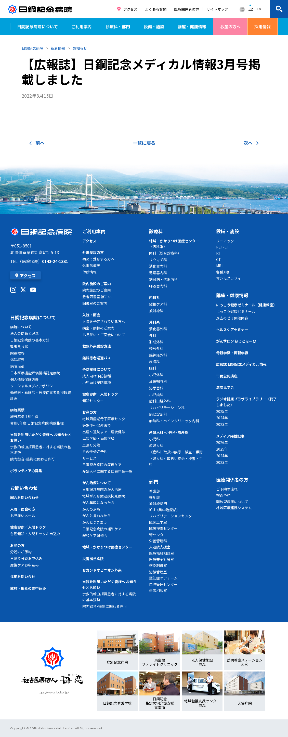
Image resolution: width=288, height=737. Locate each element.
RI (218, 253)
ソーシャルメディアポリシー (33, 385)
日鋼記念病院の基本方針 (29, 340)
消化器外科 (158, 328)
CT (218, 259)
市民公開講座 (227, 375)
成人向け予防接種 (96, 375)
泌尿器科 (156, 387)
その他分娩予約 (94, 451)
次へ (251, 142)
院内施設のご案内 (96, 283)
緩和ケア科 (158, 304)
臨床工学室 (158, 522)
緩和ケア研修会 (94, 535)
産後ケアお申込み (24, 565)
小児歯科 (156, 394)
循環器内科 (158, 272)
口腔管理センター (163, 584)
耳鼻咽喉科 (158, 381)
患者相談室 (158, 590)
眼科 (152, 368)
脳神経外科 (158, 355)
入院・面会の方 (22, 508)
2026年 (222, 442)
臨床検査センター (163, 528)
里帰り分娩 (91, 445)
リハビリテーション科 (167, 407)
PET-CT (222, 246)
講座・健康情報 (192, 26)
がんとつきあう (94, 522)
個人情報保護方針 (24, 379)
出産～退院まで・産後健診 (103, 431)
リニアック (225, 240)
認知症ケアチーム (163, 578)
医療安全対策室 (161, 559)
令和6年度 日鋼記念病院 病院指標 (37, 423)
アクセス (130, 9)
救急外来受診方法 (96, 346)
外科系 (154, 322)
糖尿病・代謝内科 (163, 279)
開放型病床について (232, 501)
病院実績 (17, 409)
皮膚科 (154, 361)
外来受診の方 (93, 252)
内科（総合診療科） (165, 253)
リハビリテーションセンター (172, 515)
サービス (89, 458)
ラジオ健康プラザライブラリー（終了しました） (246, 401)
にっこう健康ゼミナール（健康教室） (246, 304)
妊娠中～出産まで (96, 425)
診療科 (156, 231)
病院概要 (17, 359)
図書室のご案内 (94, 303)
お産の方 (17, 545)
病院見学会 (225, 387)
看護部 (154, 491)
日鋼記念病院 (32, 48)
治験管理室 (158, 571)
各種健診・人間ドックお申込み (35, 533)
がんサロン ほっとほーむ (236, 341)
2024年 (222, 417)
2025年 (222, 411)
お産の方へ (230, 26)
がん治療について (96, 482)
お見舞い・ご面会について (103, 334)
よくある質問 (155, 9)
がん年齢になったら (98, 502)
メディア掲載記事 (230, 436)
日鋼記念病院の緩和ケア (102, 528)
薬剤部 (154, 497)
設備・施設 (154, 26)
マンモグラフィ (228, 278)
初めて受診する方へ (98, 258)
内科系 (154, 297)
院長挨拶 (17, 353)
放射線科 (156, 310)
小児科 (154, 438)
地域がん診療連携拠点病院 (103, 495)
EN (259, 8)
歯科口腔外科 (160, 400)
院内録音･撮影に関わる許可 (32, 459)
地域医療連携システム (234, 507)
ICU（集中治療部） (164, 509)
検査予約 (223, 495)
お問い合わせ (24, 487)
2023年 (222, 424)
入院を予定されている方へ (103, 321)
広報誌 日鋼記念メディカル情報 (241, 364)
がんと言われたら (96, 515)
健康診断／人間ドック (28, 527)
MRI (219, 265)
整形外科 (156, 348)
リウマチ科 (158, 259)
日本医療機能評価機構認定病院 (35, 372)
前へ (37, 142)
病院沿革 (17, 366)
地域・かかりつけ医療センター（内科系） (174, 243)
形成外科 (156, 341)
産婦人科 (156, 445)
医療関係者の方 (186, 9)
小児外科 (156, 374)
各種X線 (222, 271)
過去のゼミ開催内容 (232, 318)
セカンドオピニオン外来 (102, 570)
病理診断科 (158, 414)
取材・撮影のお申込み (28, 588)
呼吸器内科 (158, 285)
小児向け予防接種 (96, 382)
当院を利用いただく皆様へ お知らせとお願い (41, 437)
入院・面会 (91, 314)
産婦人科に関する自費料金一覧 (107, 471)
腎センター (158, 534)
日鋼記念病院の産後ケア (102, 464)
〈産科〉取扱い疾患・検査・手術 (176, 451)
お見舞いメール (22, 515)
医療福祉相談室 (161, 553)
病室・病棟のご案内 (98, 328)
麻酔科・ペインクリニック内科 (174, 420)
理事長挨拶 (19, 346)
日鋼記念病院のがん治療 (102, 489)
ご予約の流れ (227, 489)
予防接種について (96, 369)
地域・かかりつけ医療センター (107, 546)
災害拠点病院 (93, 558)
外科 (152, 335)
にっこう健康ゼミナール (235, 311)
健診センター (93, 400)
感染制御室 (158, 565)
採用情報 (262, 26)
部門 (153, 481)
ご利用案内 (81, 26)
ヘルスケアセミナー (232, 329)
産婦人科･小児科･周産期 (168, 432)
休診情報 (89, 271)
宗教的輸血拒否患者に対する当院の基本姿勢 (40, 449)
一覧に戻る (144, 142)
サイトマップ (217, 9)
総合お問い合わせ (24, 497)
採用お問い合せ (22, 576)
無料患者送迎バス (96, 357)
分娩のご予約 (21, 551)
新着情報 (58, 48)
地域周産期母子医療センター (105, 418)
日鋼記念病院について (37, 26)
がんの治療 (91, 509)
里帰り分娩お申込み (26, 558)
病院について (21, 326)
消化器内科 (158, 266)
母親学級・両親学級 (98, 438)
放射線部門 (158, 503)
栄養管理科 (158, 540)
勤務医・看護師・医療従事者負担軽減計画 (40, 395)
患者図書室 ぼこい (97, 296)
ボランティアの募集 (26, 470)
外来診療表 (91, 265)
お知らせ (80, 48)
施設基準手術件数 (24, 416)
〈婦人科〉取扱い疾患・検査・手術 (176, 461)
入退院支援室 (160, 546)
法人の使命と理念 (24, 333)
